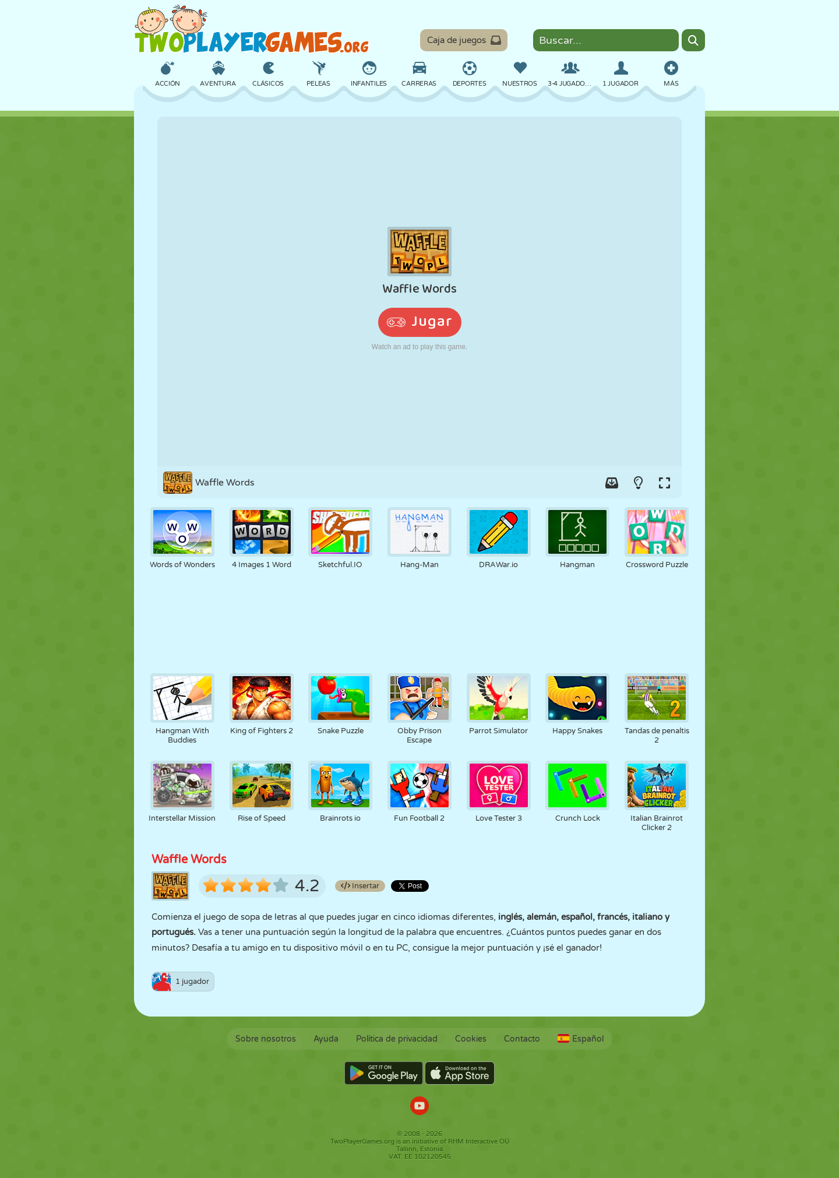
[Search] (693, 40)
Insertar (360, 886)
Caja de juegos (464, 40)
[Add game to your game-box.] (611, 482)
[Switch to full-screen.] (664, 482)
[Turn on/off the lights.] (638, 482)
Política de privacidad (397, 1039)
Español (581, 1039)
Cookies (471, 1039)
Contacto (522, 1039)
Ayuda (326, 1039)
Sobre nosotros (265, 1039)
